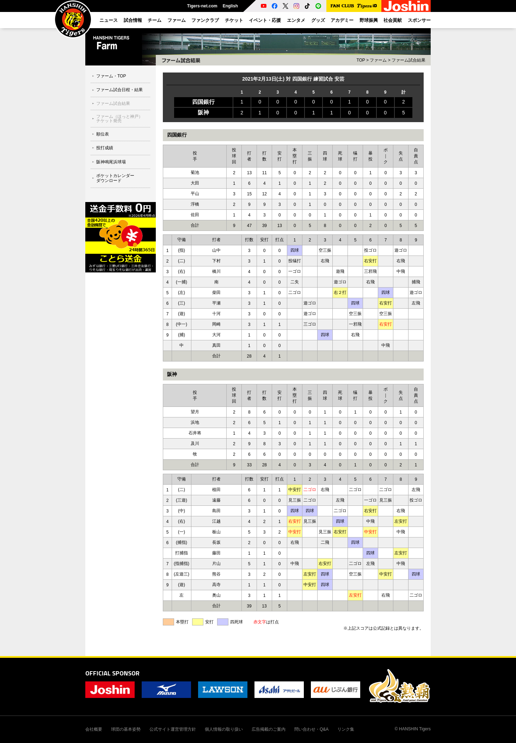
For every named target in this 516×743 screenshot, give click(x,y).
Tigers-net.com (202, 6)
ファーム (378, 60)
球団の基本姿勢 (126, 729)
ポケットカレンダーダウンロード (115, 178)
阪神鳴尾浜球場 (111, 161)
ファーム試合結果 (113, 103)
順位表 (102, 134)
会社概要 (93, 729)
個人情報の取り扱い (224, 729)
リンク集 (345, 729)
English (230, 6)
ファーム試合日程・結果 (119, 89)
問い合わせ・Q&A (311, 729)
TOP (360, 60)
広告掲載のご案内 (268, 729)
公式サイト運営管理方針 (172, 729)
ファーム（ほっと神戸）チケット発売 (119, 118)
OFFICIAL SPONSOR (112, 673)
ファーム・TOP (111, 76)
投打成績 (104, 147)
